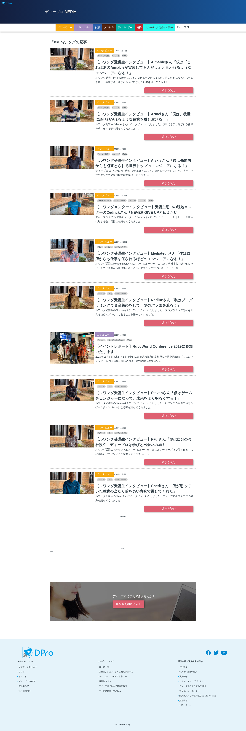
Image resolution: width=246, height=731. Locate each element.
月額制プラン (105, 681)
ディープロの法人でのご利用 (192, 686)
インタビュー (64, 27)
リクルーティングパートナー (192, 681)
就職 (97, 27)
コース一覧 (104, 667)
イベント (23, 676)
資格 (139, 27)
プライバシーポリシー (189, 691)
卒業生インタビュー (28, 667)
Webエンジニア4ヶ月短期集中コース (116, 672)
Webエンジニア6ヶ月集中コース (114, 676)
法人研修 (183, 676)
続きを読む (169, 90)
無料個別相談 (25, 691)
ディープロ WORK (27, 681)
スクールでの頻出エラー (159, 27)
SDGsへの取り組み (188, 672)
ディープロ (182, 27)
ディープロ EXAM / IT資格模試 (113, 686)
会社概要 (183, 667)
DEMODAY (24, 686)
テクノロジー (125, 27)
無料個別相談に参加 (128, 604)
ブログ (22, 672)
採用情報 (183, 700)
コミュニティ (83, 27)
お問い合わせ (185, 705)
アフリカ (109, 27)
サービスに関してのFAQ (110, 691)
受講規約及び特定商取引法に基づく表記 (197, 695)
